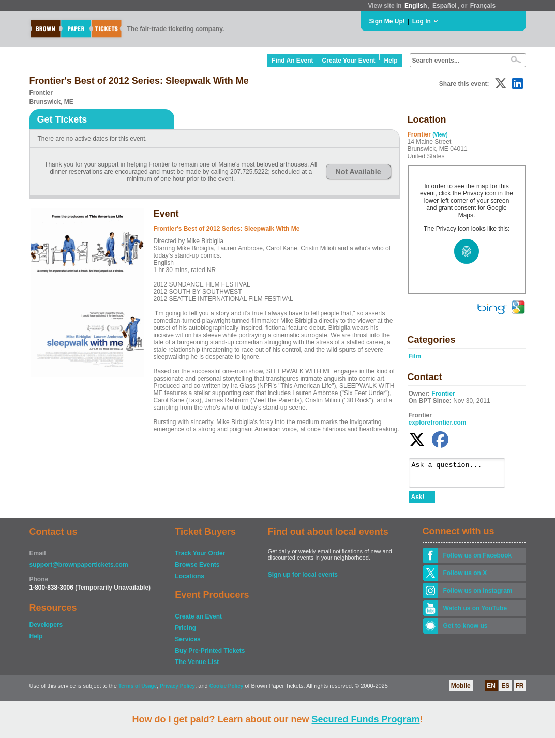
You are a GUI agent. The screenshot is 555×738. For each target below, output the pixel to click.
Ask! (418, 501)
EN (491, 690)
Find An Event (292, 60)
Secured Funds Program (365, 719)
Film (415, 356)
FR (520, 690)
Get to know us (465, 630)
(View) (439, 135)
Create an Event (198, 621)
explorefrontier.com (438, 422)
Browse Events (197, 569)
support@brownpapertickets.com (78, 569)
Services (187, 643)
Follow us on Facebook (477, 560)
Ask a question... (462, 475)
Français (483, 5)
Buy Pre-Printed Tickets (210, 655)
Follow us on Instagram (478, 595)
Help (390, 60)
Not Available (358, 172)
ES (505, 690)
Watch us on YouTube (475, 612)
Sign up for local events (303, 579)
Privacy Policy (177, 691)
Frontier (443, 393)
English (415, 5)
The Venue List (197, 666)
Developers (46, 629)
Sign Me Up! (387, 21)
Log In (421, 21)
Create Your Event (349, 60)
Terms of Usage (137, 691)
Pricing (185, 632)
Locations (189, 580)
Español (444, 5)
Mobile (461, 690)
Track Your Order (200, 558)
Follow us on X (465, 577)
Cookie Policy (226, 691)
